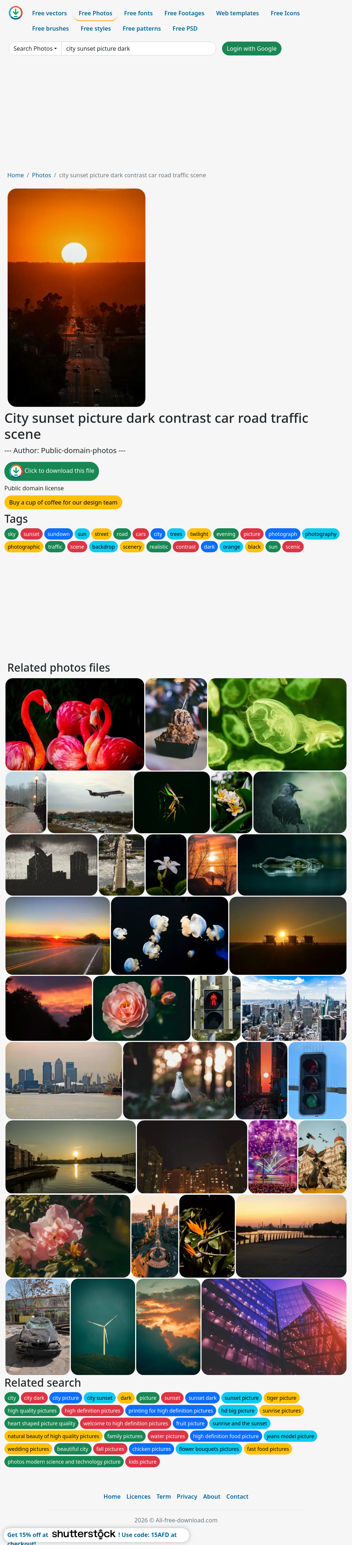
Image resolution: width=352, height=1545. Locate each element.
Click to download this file (51, 471)
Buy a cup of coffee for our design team (63, 502)
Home (15, 175)
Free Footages (184, 13)
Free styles (96, 28)
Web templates (237, 13)
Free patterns (142, 28)
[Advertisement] (176, 116)
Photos (41, 175)
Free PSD (185, 28)
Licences (138, 1496)
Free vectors (49, 13)
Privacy (187, 1496)
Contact (237, 1496)
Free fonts (138, 13)
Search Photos (33, 49)
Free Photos (95, 13)
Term (163, 1496)
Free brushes (50, 28)
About (211, 1496)
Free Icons (285, 13)
